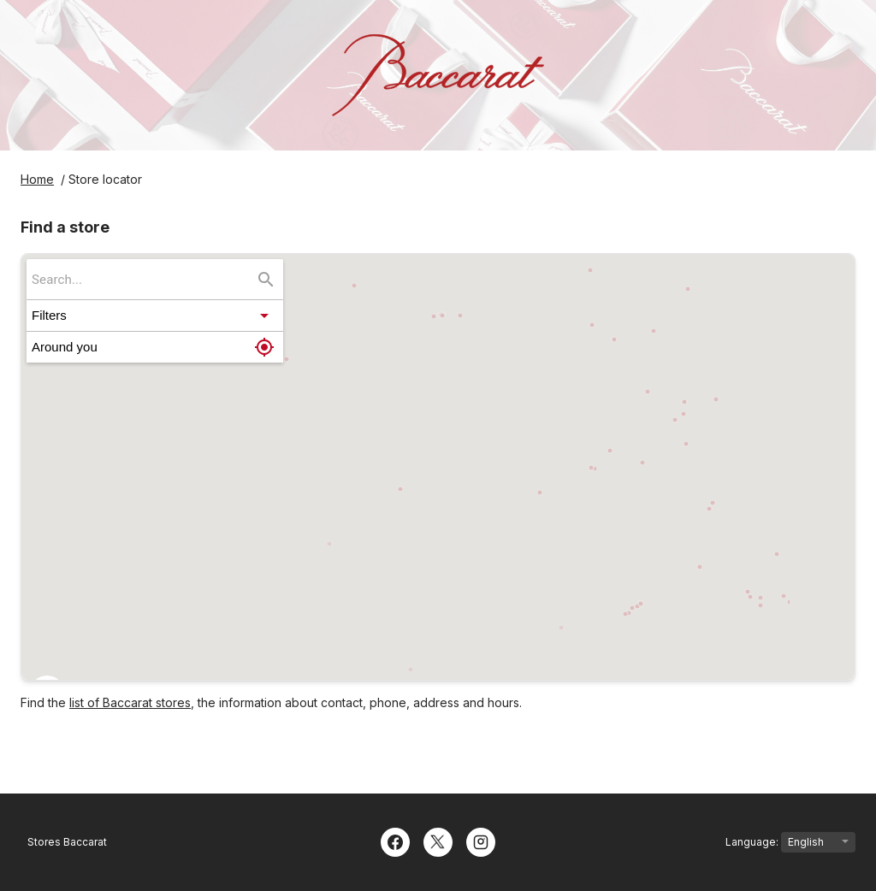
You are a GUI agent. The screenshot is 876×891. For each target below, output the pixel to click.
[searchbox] (143, 279)
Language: (790, 842)
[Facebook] (395, 840)
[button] (155, 315)
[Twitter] (438, 840)
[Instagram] (480, 840)
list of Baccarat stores (130, 702)
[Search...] (266, 280)
